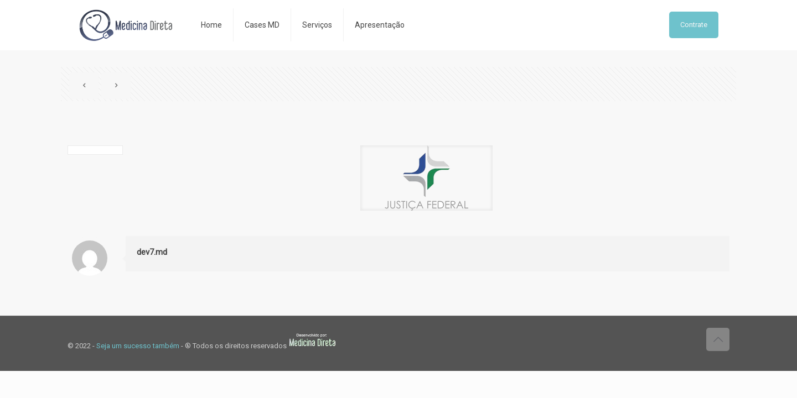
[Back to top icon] (717, 339)
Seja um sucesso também (137, 346)
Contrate (693, 24)
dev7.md (152, 252)
